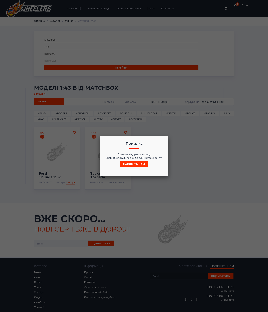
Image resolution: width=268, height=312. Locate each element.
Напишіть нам (134, 164)
